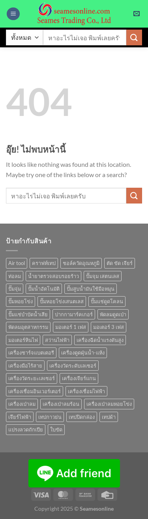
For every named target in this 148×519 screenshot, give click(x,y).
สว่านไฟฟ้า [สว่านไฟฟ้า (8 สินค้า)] (57, 340)
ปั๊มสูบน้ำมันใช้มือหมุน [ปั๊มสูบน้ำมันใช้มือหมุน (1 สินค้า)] (90, 289)
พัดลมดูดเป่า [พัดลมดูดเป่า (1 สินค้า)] (113, 314)
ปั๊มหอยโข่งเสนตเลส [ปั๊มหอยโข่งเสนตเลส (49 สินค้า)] (62, 301)
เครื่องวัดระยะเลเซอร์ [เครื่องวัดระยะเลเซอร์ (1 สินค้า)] (31, 378)
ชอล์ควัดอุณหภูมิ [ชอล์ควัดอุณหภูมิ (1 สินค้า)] (81, 263)
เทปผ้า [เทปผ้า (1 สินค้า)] (109, 417)
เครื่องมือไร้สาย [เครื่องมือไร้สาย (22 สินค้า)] (25, 365)
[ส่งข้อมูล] (134, 37)
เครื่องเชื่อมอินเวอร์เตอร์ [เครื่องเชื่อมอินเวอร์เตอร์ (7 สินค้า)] (34, 391)
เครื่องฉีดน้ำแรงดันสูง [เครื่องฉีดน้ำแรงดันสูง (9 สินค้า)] (100, 340)
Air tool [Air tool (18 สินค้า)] (16, 263)
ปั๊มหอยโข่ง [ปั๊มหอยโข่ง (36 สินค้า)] (20, 301)
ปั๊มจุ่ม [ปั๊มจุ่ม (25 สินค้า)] (14, 289)
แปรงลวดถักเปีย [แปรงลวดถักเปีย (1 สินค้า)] (25, 429)
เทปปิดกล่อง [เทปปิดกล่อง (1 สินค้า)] (82, 417)
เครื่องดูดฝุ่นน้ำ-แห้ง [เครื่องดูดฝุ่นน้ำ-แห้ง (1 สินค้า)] (83, 352)
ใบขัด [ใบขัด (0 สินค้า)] (56, 429)
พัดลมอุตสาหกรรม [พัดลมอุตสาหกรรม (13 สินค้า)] (28, 327)
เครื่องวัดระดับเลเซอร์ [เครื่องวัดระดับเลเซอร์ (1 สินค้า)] (72, 365)
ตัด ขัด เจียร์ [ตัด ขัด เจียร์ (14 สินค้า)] (120, 263)
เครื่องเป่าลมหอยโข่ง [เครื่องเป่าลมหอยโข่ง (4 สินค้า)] (109, 404)
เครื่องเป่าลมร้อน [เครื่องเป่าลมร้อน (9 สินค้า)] (61, 404)
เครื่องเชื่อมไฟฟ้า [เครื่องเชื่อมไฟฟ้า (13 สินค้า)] (86, 391)
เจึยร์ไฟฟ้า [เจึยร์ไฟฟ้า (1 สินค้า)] (19, 417)
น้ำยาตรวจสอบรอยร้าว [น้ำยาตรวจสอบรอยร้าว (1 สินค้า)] (53, 276)
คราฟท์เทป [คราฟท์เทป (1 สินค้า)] (44, 263)
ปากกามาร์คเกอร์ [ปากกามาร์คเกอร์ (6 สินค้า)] (74, 314)
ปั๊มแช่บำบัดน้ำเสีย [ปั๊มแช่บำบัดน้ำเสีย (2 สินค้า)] (28, 314)
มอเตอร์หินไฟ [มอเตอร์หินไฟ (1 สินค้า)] (23, 340)
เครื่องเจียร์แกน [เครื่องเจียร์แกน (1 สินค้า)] (79, 378)
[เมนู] (13, 14)
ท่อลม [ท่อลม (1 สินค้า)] (14, 276)
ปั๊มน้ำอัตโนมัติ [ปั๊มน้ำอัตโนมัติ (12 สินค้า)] (44, 289)
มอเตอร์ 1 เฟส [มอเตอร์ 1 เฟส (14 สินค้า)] (70, 327)
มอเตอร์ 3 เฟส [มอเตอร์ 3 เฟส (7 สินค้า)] (108, 327)
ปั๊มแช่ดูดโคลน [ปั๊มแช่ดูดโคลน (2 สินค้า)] (107, 301)
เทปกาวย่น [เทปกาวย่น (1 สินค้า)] (50, 417)
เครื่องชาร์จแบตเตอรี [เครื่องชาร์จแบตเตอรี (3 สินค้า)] (31, 352)
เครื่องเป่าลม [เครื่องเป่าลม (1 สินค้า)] (22, 404)
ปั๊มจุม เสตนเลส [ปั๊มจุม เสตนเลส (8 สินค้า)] (102, 276)
